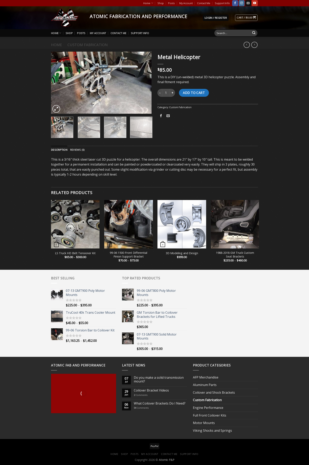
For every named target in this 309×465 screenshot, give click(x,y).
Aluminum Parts (205, 385)
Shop (160, 3)
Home (148, 3)
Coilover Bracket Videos (151, 390)
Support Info (222, 3)
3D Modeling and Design (182, 253)
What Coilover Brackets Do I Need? (159, 403)
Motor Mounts (204, 423)
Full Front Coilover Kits (209, 415)
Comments (140, 395)
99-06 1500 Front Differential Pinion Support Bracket (128, 254)
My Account (186, 3)
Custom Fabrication (87, 44)
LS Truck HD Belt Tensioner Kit (75, 253)
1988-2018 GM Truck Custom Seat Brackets (235, 254)
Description (59, 150)
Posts (171, 3)
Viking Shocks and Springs (212, 430)
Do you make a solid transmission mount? (159, 379)
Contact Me (203, 3)
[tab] (59, 150)
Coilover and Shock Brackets (214, 392)
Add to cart (194, 93)
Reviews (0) (77, 150)
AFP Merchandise (205, 377)
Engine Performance (208, 407)
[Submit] (253, 33)
